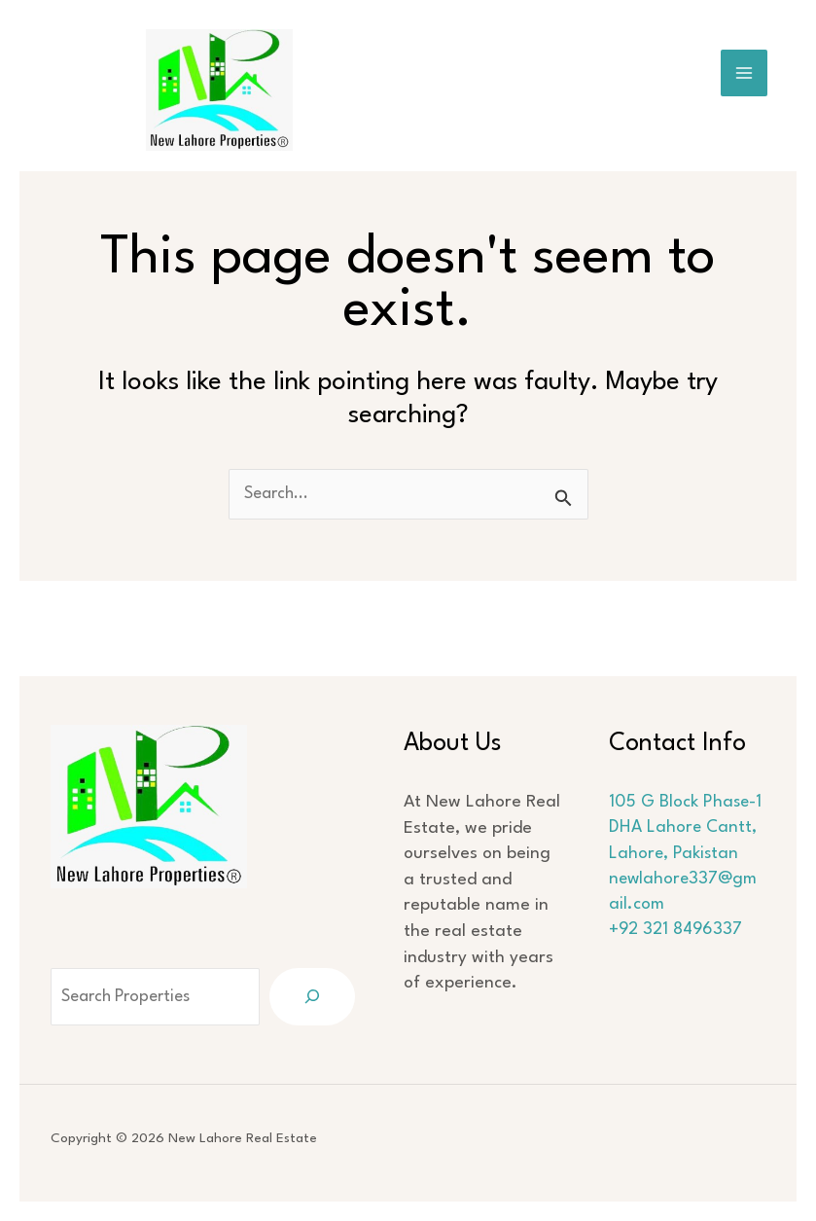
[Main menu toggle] (744, 73)
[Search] (321, 996)
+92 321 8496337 (681, 958)
